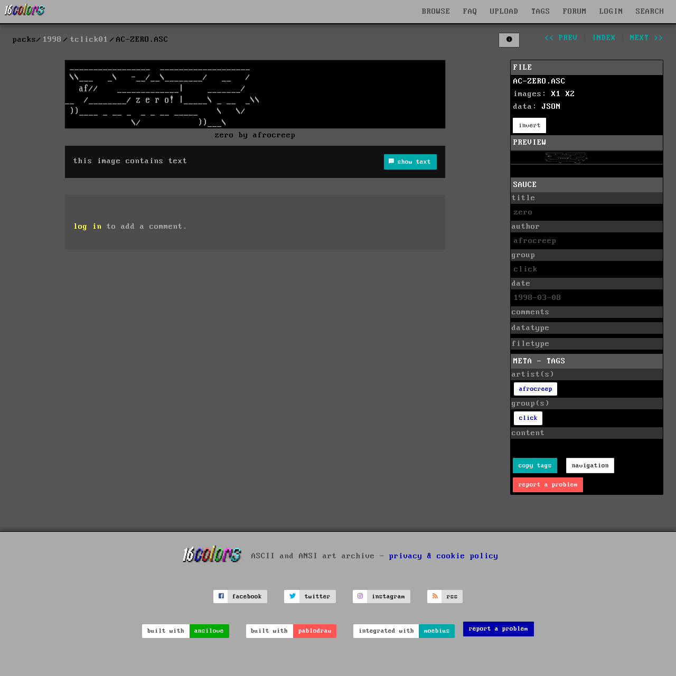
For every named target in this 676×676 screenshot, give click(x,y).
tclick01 (89, 39)
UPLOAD (504, 11)
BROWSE (436, 11)
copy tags (535, 465)
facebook (247, 596)
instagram (388, 596)
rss (452, 596)
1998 (52, 39)
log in (87, 226)
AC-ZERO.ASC (539, 81)
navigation (590, 465)
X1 (556, 94)
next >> (646, 38)
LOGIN (611, 11)
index (604, 38)
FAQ (470, 11)
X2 (570, 94)
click (528, 418)
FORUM (575, 11)
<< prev (561, 38)
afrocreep (535, 389)
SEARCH (650, 11)
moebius (437, 630)
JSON (551, 106)
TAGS (540, 11)
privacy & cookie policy (444, 556)
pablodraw (315, 630)
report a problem (548, 484)
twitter (318, 596)
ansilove (209, 630)
